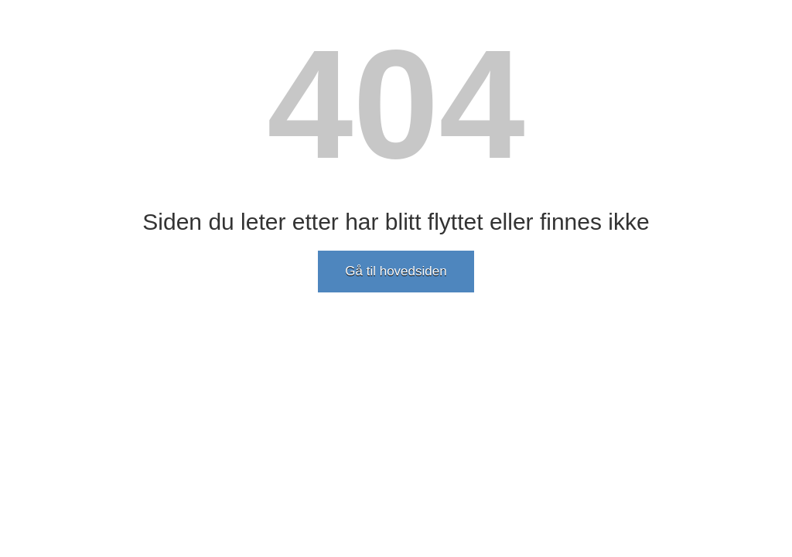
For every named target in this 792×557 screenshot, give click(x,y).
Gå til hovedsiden (395, 271)
